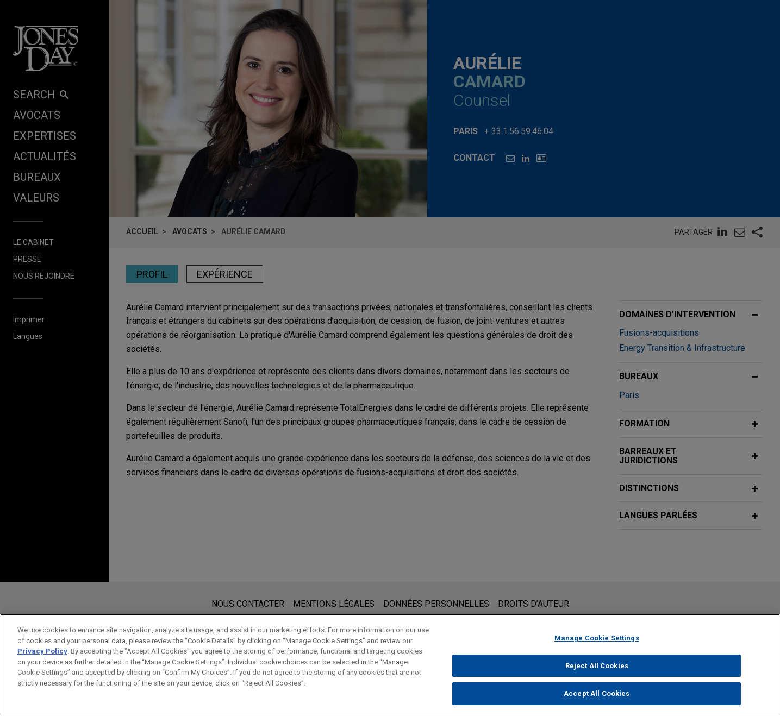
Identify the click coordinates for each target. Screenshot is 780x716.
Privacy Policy (42, 655)
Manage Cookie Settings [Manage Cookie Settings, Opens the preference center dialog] (596, 642)
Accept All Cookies (596, 698)
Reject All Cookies (596, 670)
